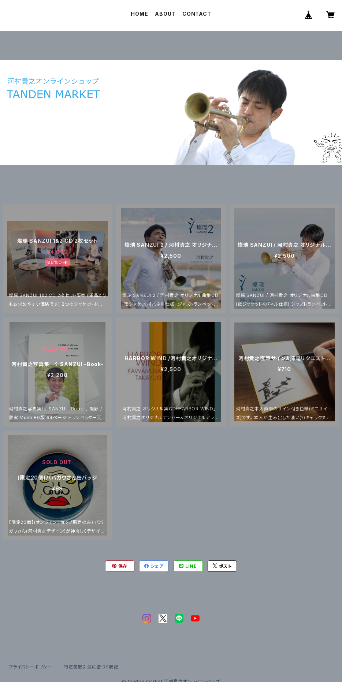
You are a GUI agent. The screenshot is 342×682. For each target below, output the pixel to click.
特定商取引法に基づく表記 (91, 667)
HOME (139, 14)
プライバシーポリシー (30, 667)
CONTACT (196, 14)
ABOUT (165, 14)
